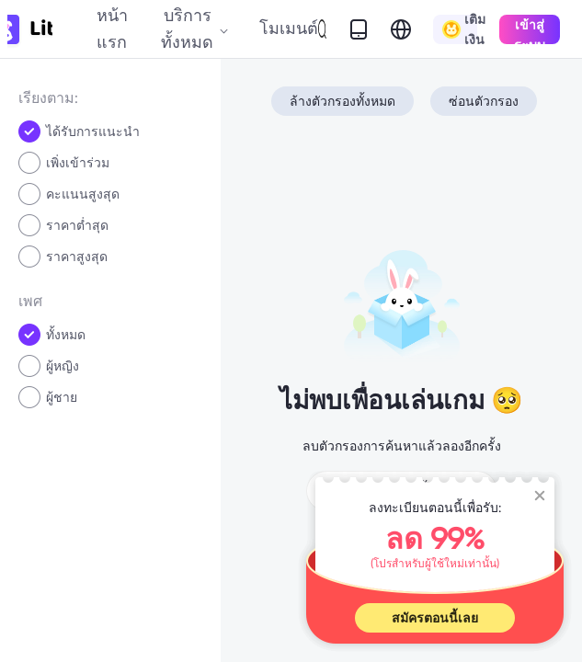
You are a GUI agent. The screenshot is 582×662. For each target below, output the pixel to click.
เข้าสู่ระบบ (529, 30)
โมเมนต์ (288, 28)
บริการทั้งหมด (195, 28)
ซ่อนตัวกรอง (484, 101)
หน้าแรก (112, 28)
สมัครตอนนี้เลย (435, 618)
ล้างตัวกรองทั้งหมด (342, 101)
